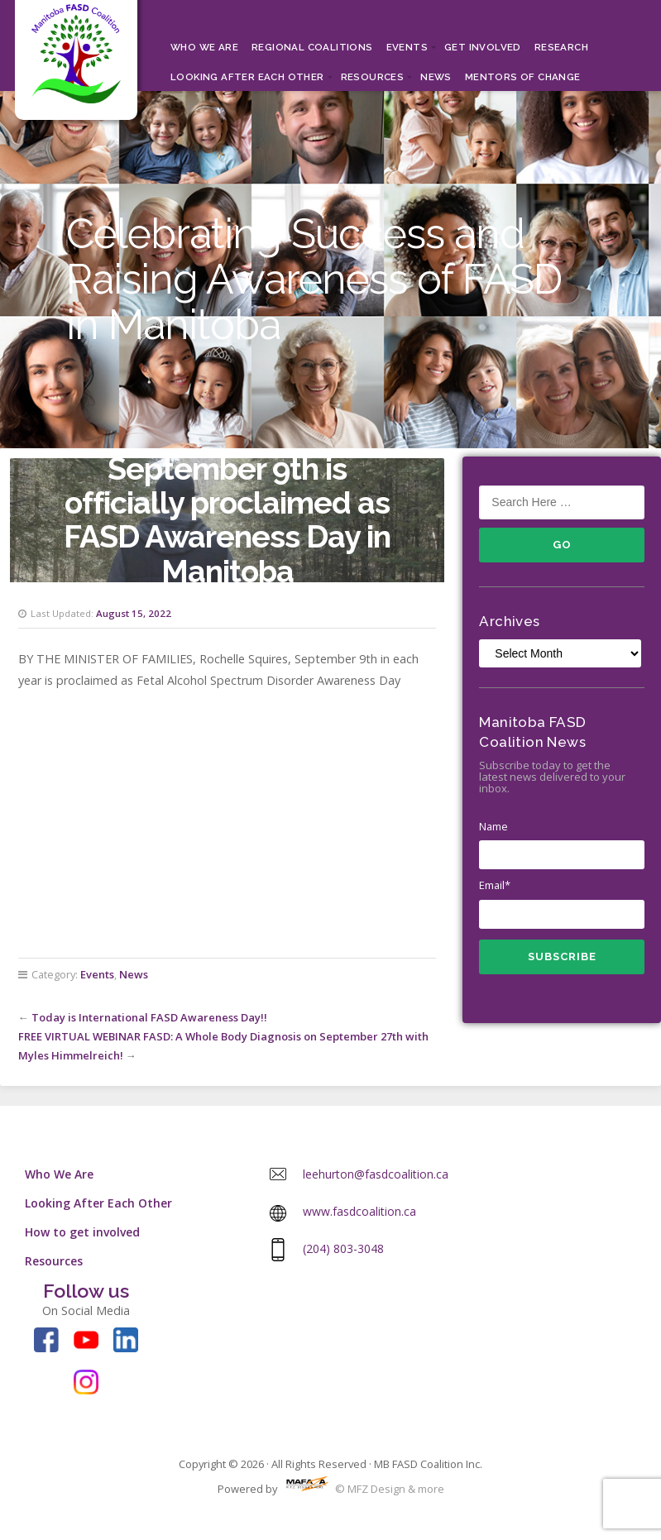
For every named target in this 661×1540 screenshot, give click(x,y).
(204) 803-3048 (343, 1248)
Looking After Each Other (247, 77)
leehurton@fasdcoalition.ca (375, 1174)
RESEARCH (561, 47)
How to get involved (82, 1232)
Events (407, 47)
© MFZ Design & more (362, 1488)
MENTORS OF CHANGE (523, 77)
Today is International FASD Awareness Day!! (149, 1017)
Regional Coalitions (312, 47)
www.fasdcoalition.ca (359, 1211)
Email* (561, 903)
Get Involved (482, 47)
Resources (373, 77)
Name (561, 844)
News (436, 77)
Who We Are (204, 47)
